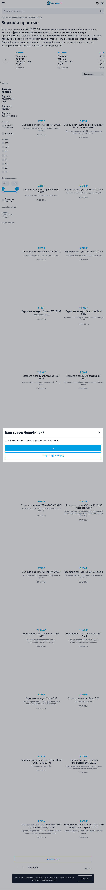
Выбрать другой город (53, 455)
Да (53, 448)
